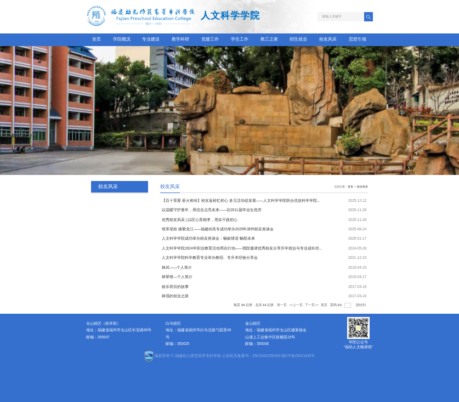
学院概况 (122, 39)
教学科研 (180, 39)
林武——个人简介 (177, 267)
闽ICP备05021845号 (298, 356)
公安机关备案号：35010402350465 (251, 356)
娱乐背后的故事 (175, 286)
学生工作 (239, 39)
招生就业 (298, 39)
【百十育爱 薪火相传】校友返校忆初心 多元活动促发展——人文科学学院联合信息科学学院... (241, 200)
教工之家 (269, 39)
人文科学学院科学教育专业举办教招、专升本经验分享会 (210, 257)
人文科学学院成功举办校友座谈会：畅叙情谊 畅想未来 (208, 238)
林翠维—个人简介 (177, 277)
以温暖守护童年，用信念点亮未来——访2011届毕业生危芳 (212, 210)
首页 (96, 39)
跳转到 (361, 305)
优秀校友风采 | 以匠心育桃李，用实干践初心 (199, 220)
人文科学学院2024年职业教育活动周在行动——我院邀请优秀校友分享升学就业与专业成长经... (242, 248)
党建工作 (210, 39)
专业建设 (151, 39)
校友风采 (328, 39)
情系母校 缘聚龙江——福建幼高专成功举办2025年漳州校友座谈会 (218, 229)
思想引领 (357, 39)
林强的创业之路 (175, 296)
